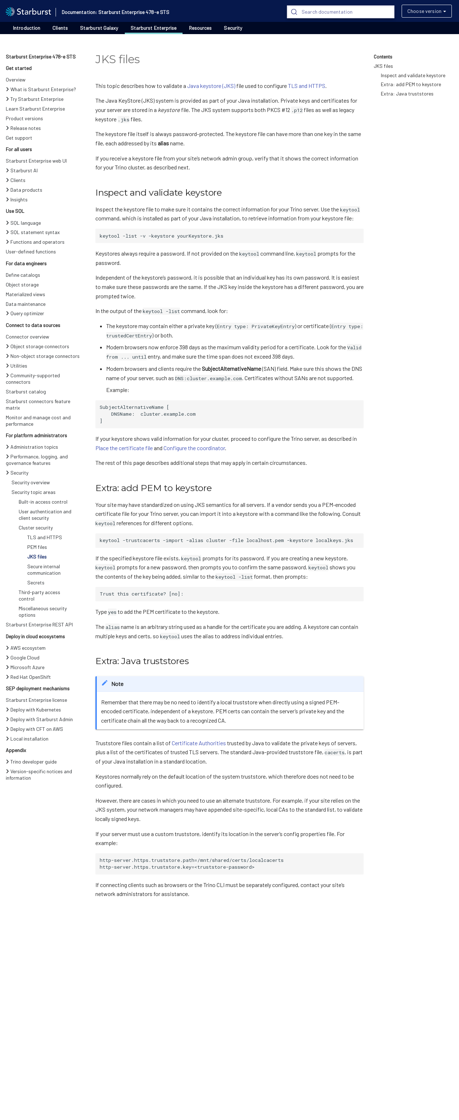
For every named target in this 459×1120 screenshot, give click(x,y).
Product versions (24, 118)
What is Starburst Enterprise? (41, 89)
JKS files (37, 557)
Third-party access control (39, 595)
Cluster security (36, 527)
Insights (17, 199)
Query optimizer (25, 313)
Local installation (27, 739)
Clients (60, 28)
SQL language (23, 223)
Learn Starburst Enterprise (35, 109)
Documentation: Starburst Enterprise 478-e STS (116, 12)
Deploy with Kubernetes (33, 709)
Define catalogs (23, 275)
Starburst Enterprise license (36, 700)
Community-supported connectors (33, 378)
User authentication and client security (45, 514)
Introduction (26, 28)
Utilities (16, 366)
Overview (15, 79)
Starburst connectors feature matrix (38, 404)
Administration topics (32, 447)
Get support (19, 138)
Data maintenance (26, 304)
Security (233, 28)
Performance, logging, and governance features (37, 459)
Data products (24, 190)
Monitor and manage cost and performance (38, 420)
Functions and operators (35, 242)
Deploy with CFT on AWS (34, 729)
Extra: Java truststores (407, 93)
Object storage (22, 284)
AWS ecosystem (26, 648)
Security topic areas (33, 492)
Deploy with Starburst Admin (39, 719)
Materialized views (25, 294)
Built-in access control (43, 502)
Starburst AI (22, 170)
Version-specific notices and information (39, 774)
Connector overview (27, 336)
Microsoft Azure (25, 667)
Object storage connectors (37, 346)
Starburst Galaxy (99, 28)
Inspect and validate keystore (413, 75)
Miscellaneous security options (43, 611)
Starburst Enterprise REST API (39, 624)
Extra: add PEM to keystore (411, 84)
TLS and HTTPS (44, 537)
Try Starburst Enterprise (34, 99)
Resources (200, 28)
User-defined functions (31, 251)
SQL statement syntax (33, 232)
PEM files (37, 547)
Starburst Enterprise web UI (36, 161)
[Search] (340, 11)
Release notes (23, 128)
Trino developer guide (31, 762)
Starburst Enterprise (154, 28)
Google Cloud (22, 657)
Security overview (30, 482)
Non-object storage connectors (43, 356)
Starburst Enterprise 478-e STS (41, 56)
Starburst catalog (26, 391)
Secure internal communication (44, 569)
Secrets (35, 582)
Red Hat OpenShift (28, 677)
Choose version (424, 11)
